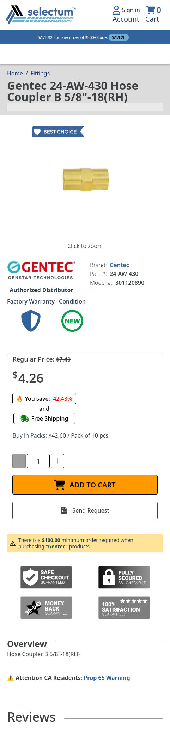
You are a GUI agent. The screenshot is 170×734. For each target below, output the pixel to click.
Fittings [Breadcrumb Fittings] (40, 73)
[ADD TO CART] (84, 485)
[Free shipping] (44, 418)
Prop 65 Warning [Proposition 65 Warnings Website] (107, 678)
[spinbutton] (38, 461)
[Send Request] (84, 510)
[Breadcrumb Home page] (15, 73)
